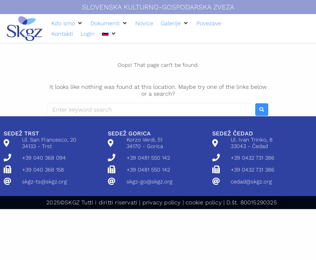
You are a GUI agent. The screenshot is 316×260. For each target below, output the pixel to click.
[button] (67, 23)
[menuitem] (105, 33)
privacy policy (161, 202)
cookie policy (203, 202)
